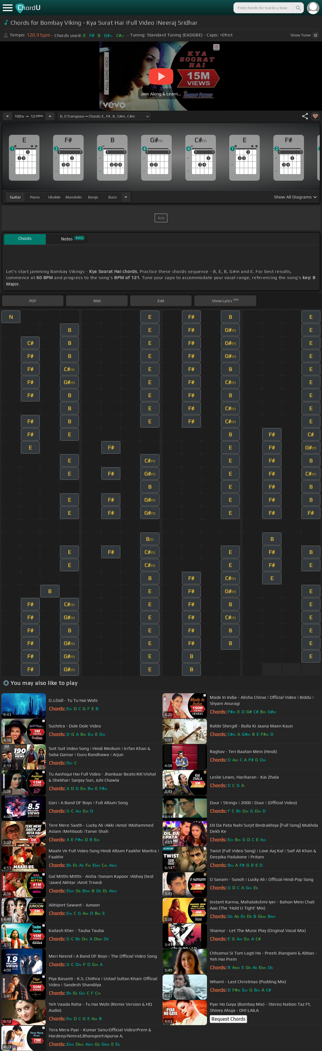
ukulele (54, 197)
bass (112, 197)
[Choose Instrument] (126, 197)
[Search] (298, 7)
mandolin (74, 197)
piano (35, 197)
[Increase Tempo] (50, 116)
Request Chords (228, 1019)
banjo (93, 197)
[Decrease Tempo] (7, 116)
